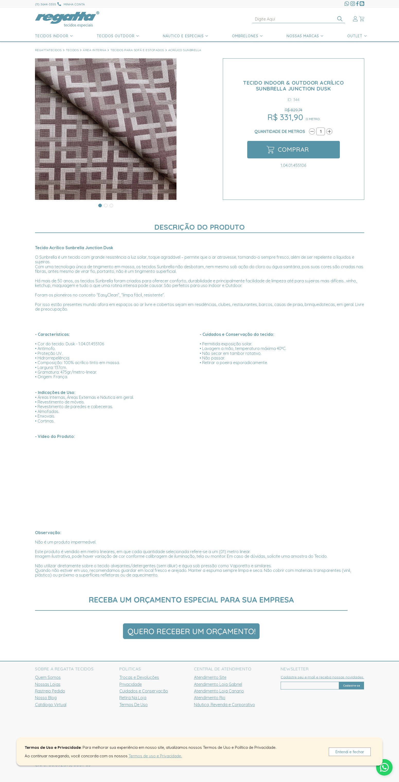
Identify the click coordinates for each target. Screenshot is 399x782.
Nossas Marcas (303, 36)
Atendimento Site (210, 677)
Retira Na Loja (132, 697)
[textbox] (298, 19)
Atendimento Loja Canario (219, 691)
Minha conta (74, 4)
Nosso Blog (46, 697)
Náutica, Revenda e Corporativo (224, 704)
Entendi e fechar (349, 751)
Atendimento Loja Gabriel (218, 684)
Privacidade (130, 684)
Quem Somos (48, 677)
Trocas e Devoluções (139, 677)
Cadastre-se (351, 685)
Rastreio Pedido (50, 691)
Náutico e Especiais (183, 36)
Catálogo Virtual (50, 704)
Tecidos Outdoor (116, 36)
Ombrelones (245, 36)
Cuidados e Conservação (143, 691)
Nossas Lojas (47, 684)
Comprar (288, 150)
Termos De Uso (133, 704)
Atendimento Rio (209, 697)
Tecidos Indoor (51, 36)
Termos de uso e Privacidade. (155, 755)
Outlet (354, 36)
